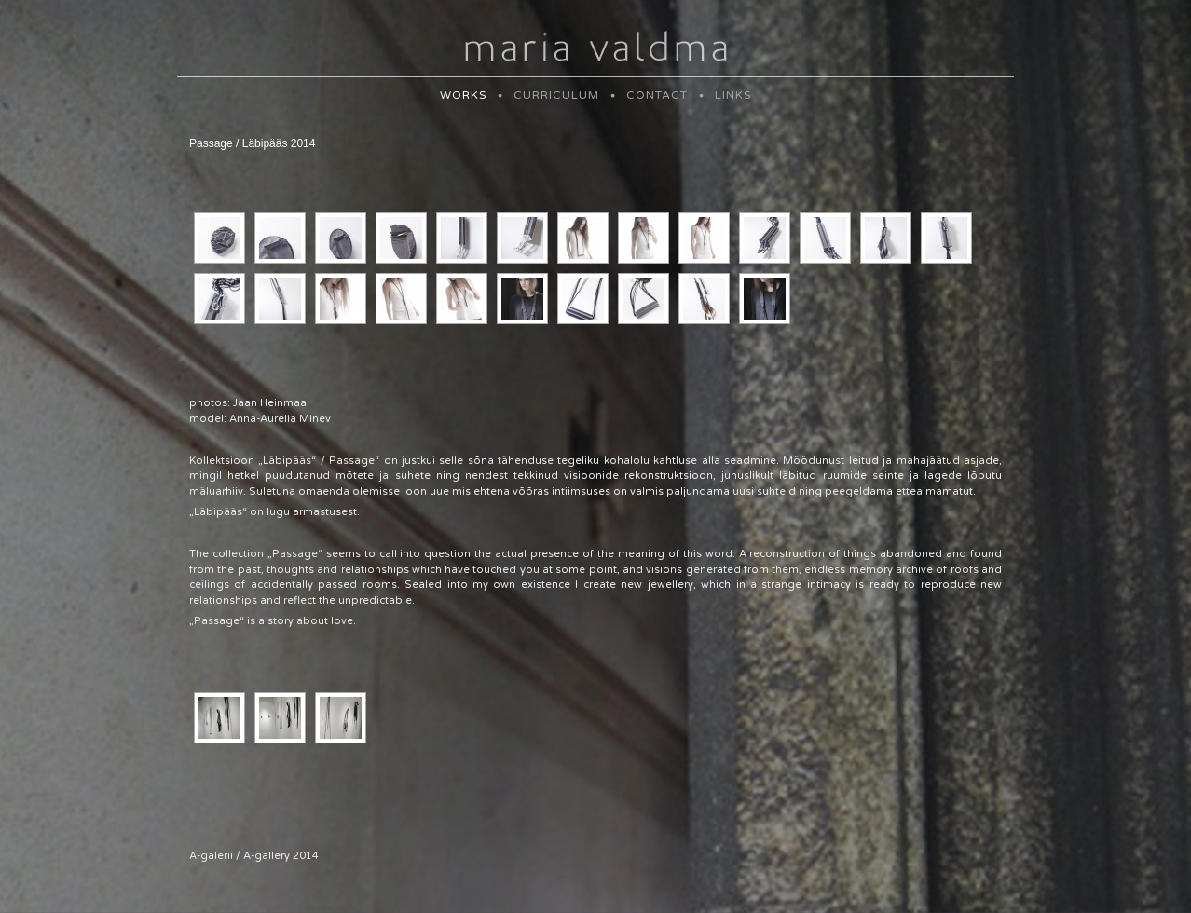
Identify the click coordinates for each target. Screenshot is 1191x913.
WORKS (463, 95)
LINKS (733, 95)
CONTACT (657, 95)
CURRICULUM (556, 95)
